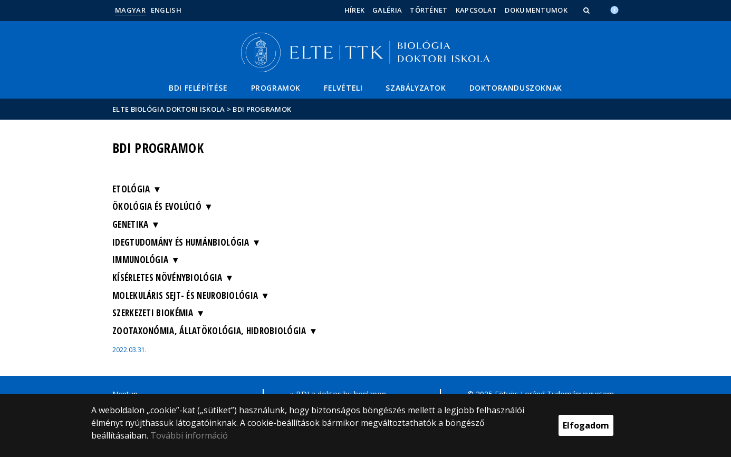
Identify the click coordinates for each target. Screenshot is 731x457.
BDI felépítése (198, 88)
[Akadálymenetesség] (614, 9)
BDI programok (262, 109)
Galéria (387, 10)
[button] (587, 10)
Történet (428, 10)
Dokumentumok (536, 10)
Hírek (354, 10)
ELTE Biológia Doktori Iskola (168, 109)
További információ (189, 435)
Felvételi (343, 88)
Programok (276, 88)
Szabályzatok (416, 88)
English (166, 10)
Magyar (130, 10)
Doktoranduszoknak (515, 88)
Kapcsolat (476, 10)
